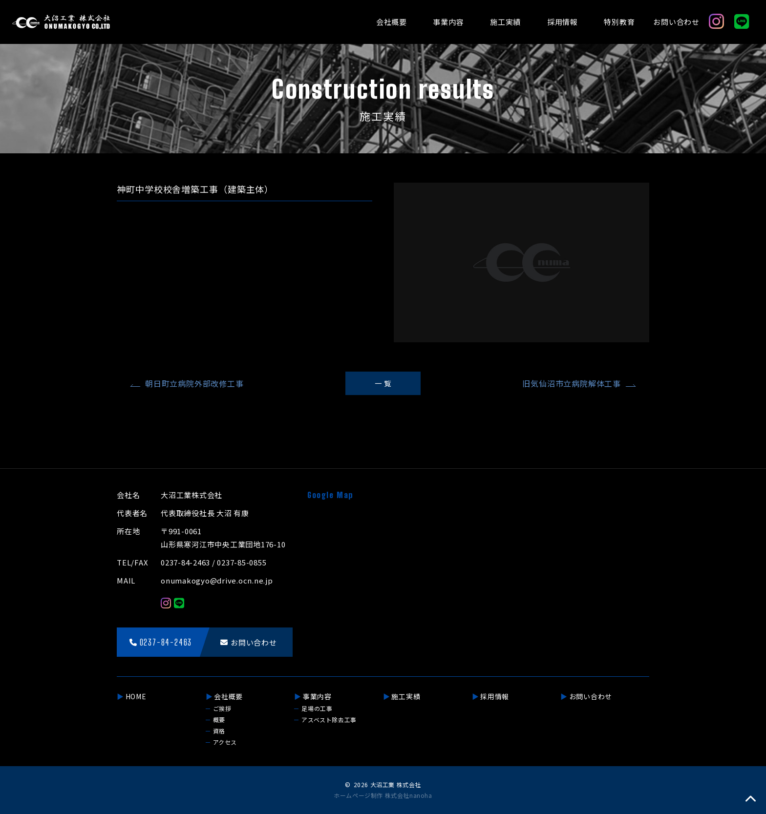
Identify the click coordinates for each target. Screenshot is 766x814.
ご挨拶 (222, 708)
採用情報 (562, 22)
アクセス (225, 742)
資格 (219, 731)
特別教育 (619, 22)
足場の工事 (316, 708)
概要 (219, 719)
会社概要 (391, 22)
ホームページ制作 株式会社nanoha (383, 795)
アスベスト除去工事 (328, 719)
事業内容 (448, 22)
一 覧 (383, 383)
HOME (136, 696)
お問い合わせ (676, 22)
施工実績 (505, 22)
